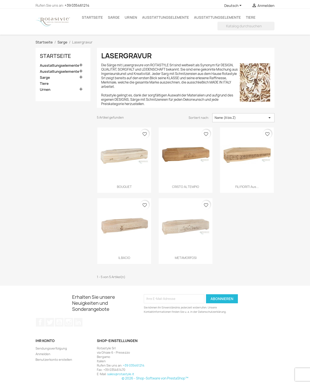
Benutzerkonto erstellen (54, 360)
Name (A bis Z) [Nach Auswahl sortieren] (243, 117)
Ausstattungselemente (165, 17)
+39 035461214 (77, 5)
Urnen (131, 17)
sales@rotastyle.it (120, 374)
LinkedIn (78, 322)
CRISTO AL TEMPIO (185, 187)
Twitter (49, 322)
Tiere (251, 17)
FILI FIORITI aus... (247, 187)
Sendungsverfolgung (51, 348)
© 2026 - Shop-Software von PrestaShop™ (155, 378)
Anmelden (43, 354)
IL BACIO (124, 258)
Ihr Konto (45, 340)
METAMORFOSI (186, 258)
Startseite (92, 17)
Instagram (68, 322)
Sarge (114, 17)
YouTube (59, 322)
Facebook (40, 322)
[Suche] (245, 26)
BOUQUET (124, 187)
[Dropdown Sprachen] (233, 5)
